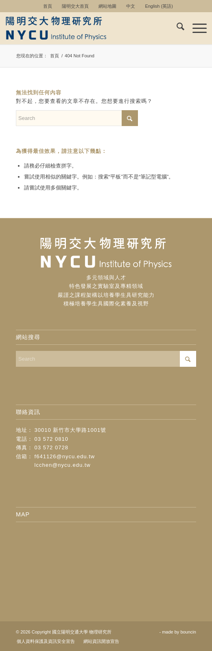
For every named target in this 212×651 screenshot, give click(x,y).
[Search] (176, 28)
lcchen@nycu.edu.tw (63, 465)
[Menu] (195, 28)
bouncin (188, 631)
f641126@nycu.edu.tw (65, 456)
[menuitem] (48, 6)
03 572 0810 (51, 439)
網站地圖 (107, 6)
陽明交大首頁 (75, 6)
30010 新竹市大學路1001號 (71, 430)
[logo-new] (85, 28)
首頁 (47, 6)
